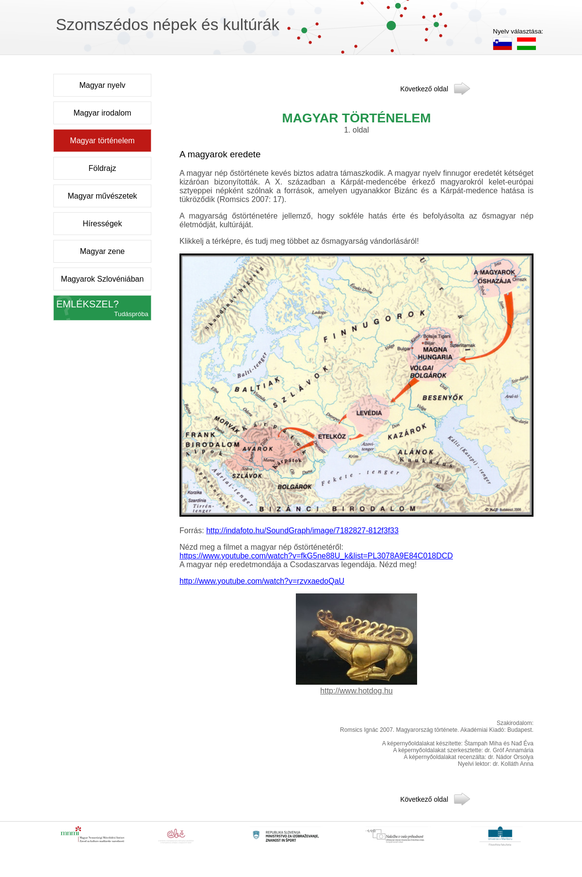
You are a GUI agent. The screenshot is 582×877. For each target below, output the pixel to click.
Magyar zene (102, 251)
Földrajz (102, 168)
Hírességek (102, 223)
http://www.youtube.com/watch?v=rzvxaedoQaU (261, 581)
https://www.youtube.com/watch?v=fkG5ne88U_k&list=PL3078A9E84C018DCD (316, 556)
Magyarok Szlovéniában (102, 279)
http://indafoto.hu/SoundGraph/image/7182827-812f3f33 (302, 530)
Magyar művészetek (102, 196)
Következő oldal (424, 88)
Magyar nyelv (102, 85)
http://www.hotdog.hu (356, 691)
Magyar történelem (102, 140)
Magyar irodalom (102, 113)
